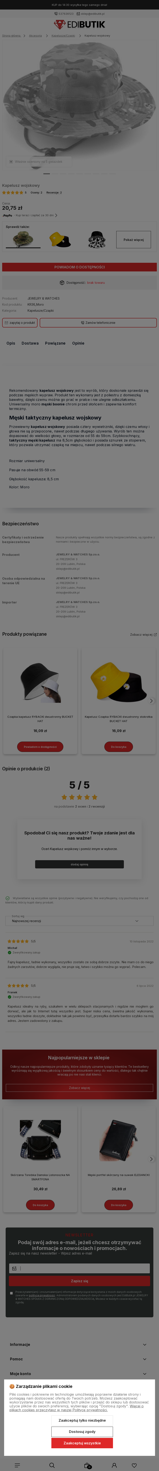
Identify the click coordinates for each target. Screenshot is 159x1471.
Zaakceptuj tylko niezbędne (82, 1420)
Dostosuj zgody (82, 1431)
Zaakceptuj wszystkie (82, 1443)
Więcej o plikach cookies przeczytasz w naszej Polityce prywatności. (76, 1408)
